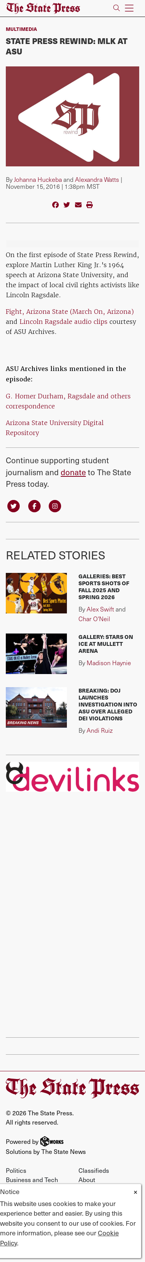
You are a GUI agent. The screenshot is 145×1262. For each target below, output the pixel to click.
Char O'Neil (94, 619)
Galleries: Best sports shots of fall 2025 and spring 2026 (103, 586)
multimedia (21, 28)
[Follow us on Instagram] (55, 505)
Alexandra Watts (97, 179)
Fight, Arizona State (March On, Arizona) (70, 311)
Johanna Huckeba (38, 179)
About (86, 1179)
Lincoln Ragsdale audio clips (63, 321)
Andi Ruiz (100, 730)
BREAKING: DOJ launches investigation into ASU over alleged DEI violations (107, 704)
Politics (16, 1170)
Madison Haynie (109, 663)
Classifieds (93, 1170)
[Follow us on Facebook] (34, 505)
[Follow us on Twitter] (13, 505)
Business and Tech (32, 1179)
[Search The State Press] (116, 8)
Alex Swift (100, 609)
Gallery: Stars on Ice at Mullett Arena (105, 644)
